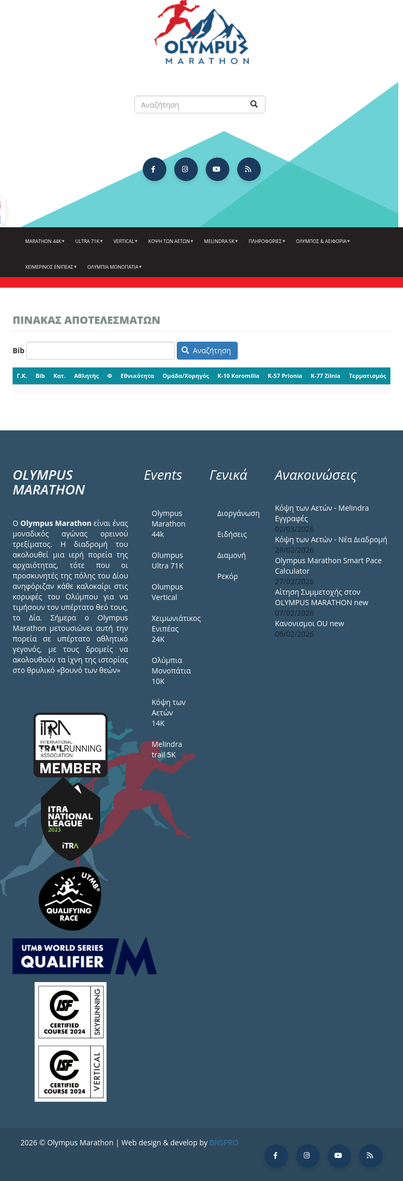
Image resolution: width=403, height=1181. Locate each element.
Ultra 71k (88, 245)
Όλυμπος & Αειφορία (322, 245)
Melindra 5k (220, 245)
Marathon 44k (44, 245)
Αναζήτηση (206, 350)
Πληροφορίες (266, 245)
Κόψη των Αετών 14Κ (169, 712)
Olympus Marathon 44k (168, 523)
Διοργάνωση (238, 513)
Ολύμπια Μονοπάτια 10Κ (171, 670)
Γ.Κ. (22, 375)
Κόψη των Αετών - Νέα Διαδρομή (331, 539)
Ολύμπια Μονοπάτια (114, 270)
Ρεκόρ (227, 576)
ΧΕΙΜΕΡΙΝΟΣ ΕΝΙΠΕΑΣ (50, 270)
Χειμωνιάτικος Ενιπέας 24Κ (173, 628)
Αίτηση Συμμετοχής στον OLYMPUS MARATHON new (321, 597)
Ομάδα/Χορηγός (186, 375)
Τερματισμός (367, 375)
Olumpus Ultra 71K (167, 560)
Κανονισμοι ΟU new (309, 623)
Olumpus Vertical (167, 592)
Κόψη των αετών (170, 245)
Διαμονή (231, 555)
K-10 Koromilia (238, 375)
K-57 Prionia (285, 375)
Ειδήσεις (232, 534)
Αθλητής (86, 375)
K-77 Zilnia (326, 375)
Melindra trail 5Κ (167, 749)
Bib (19, 350)
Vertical (124, 245)
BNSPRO (223, 1142)
